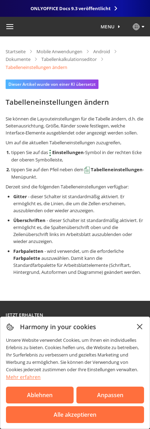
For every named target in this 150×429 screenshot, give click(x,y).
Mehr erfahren (23, 377)
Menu (108, 26)
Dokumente (18, 59)
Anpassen (110, 395)
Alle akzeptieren (75, 414)
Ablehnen (40, 395)
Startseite (16, 51)
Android (101, 51)
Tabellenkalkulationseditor (69, 59)
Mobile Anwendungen (59, 51)
